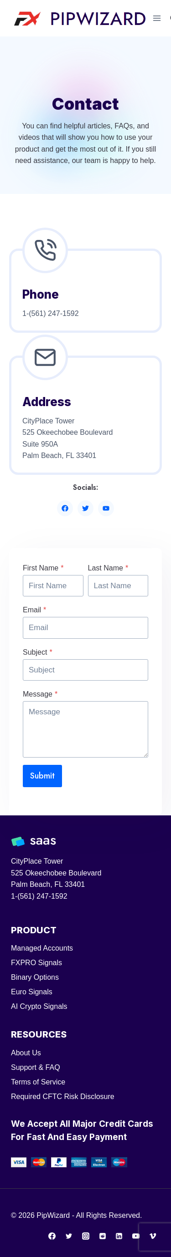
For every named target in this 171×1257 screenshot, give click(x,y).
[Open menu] (157, 18)
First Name (43, 568)
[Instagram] (85, 1236)
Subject (37, 652)
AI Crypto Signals (39, 1006)
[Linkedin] (119, 1236)
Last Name (108, 568)
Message (40, 694)
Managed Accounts (42, 948)
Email (34, 610)
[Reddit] (102, 1236)
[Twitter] (69, 1236)
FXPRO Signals (36, 963)
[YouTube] (136, 1236)
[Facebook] (52, 1236)
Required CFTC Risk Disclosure (62, 1096)
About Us (26, 1053)
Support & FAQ (35, 1067)
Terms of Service (38, 1082)
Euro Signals (31, 992)
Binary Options (35, 977)
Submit (42, 776)
